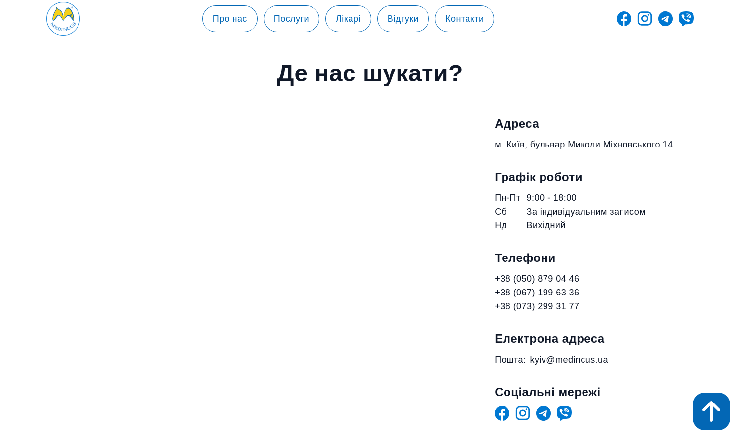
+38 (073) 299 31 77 (537, 306)
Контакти (464, 19)
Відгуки (403, 19)
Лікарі (348, 19)
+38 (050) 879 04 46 (537, 279)
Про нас (230, 19)
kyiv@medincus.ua (569, 360)
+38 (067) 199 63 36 (537, 292)
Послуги (291, 19)
